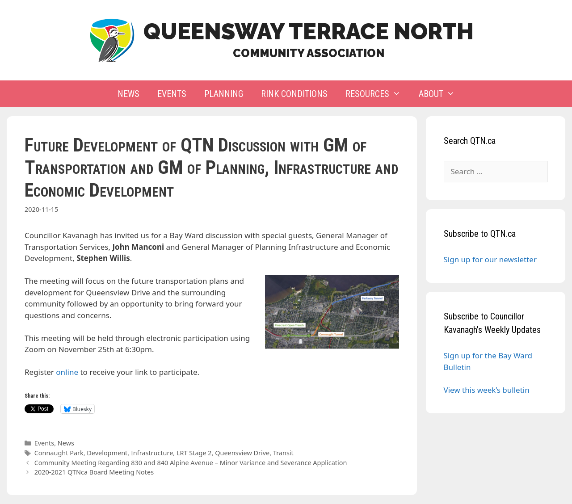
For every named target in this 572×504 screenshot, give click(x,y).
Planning (223, 93)
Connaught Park (59, 453)
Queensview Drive (242, 453)
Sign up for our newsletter (490, 259)
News (128, 93)
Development (107, 453)
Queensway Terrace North (308, 31)
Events (171, 93)
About (441, 93)
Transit (283, 453)
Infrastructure (152, 453)
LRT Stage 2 (194, 453)
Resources (377, 93)
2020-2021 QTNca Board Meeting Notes (94, 472)
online (67, 372)
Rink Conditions (294, 93)
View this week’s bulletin (487, 390)
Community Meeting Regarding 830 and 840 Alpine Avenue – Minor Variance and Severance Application (190, 462)
